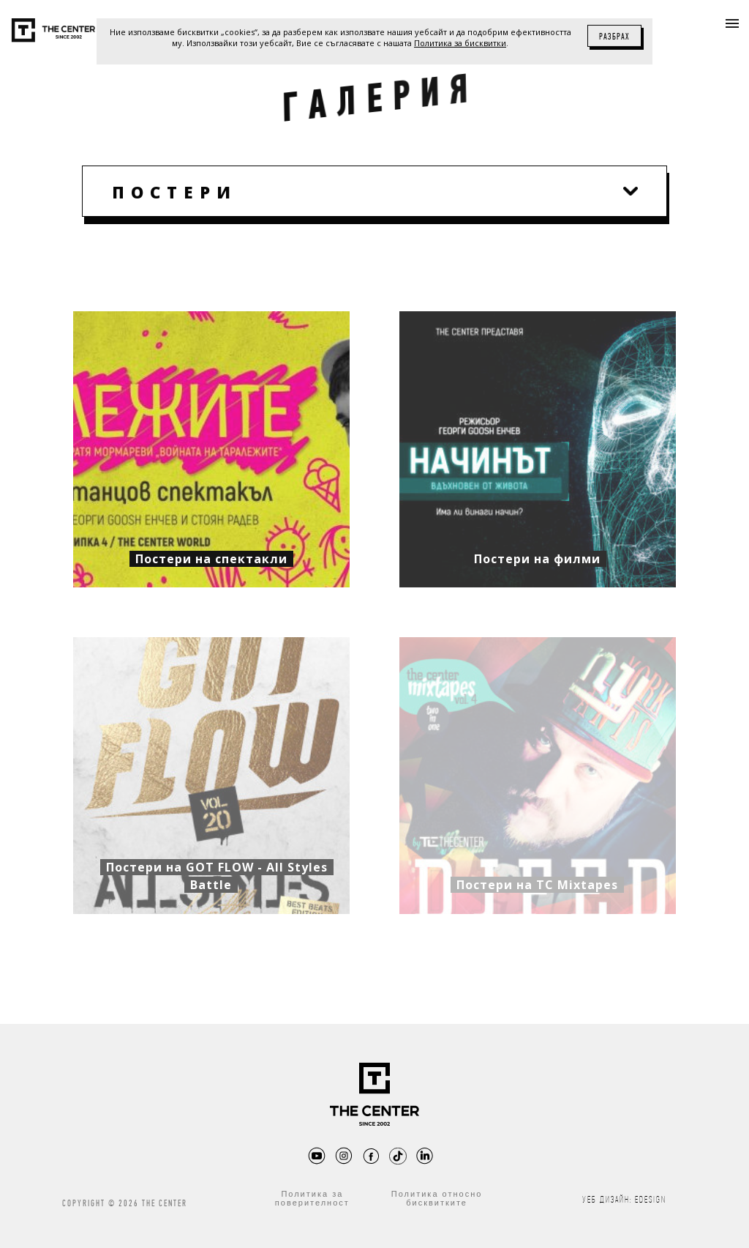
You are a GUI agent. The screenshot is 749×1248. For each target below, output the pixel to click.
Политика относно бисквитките (437, 1198)
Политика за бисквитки (460, 42)
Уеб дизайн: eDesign (624, 1200)
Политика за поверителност (312, 1198)
